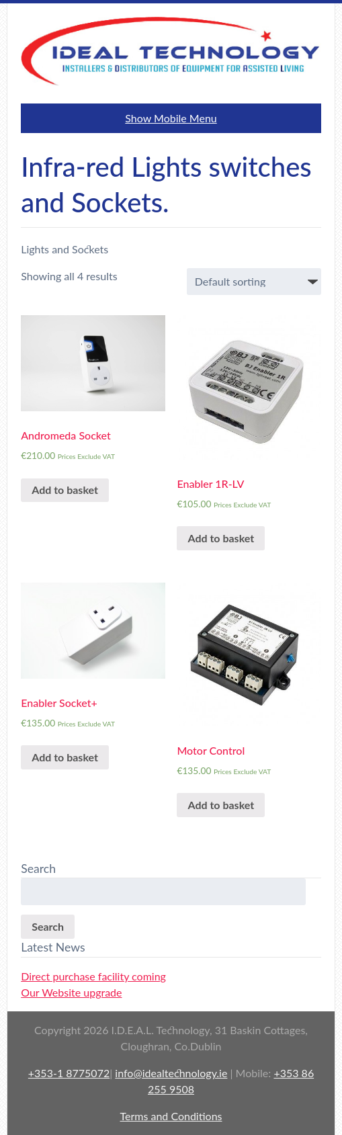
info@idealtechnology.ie (171, 1072)
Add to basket (65, 489)
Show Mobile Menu (170, 118)
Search (48, 926)
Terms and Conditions (171, 1115)
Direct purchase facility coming (93, 976)
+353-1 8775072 (69, 1072)
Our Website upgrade (71, 992)
